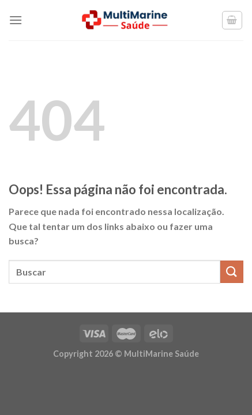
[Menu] (15, 20)
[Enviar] (231, 272)
